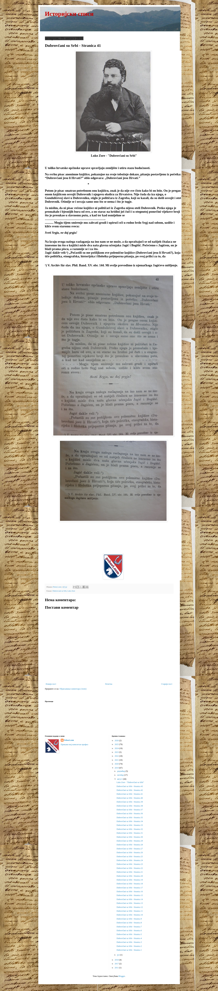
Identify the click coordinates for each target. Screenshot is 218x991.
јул (118, 955)
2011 (117, 967)
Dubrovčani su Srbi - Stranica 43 (130, 786)
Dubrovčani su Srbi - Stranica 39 (130, 802)
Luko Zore (71, 591)
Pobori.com (69, 740)
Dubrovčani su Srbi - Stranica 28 (130, 845)
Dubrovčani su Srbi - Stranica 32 (130, 829)
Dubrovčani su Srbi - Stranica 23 (130, 864)
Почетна (108, 684)
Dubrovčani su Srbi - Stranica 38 (130, 806)
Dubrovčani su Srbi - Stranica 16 (130, 891)
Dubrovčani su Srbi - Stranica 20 (130, 876)
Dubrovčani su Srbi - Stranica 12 (130, 907)
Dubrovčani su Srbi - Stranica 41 (130, 794)
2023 (117, 752)
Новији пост (51, 684)
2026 (117, 740)
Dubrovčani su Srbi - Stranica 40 (130, 798)
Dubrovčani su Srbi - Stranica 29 (130, 841)
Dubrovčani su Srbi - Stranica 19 (130, 880)
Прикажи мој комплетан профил (74, 744)
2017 (117, 963)
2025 (117, 744)
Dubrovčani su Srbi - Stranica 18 (130, 883)
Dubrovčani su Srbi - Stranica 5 (129, 934)
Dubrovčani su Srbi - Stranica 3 (129, 942)
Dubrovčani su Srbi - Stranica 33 (130, 825)
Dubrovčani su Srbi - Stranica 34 (130, 821)
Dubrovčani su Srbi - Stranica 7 (129, 927)
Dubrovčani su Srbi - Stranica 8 (129, 923)
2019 (117, 768)
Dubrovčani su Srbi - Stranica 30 (130, 837)
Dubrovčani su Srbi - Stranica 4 (129, 938)
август (120, 779)
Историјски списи (69, 13)
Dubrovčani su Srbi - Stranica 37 (130, 809)
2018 (117, 960)
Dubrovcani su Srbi (60, 591)
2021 (117, 760)
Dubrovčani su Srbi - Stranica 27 (130, 849)
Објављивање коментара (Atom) (72, 689)
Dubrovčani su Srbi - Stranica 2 (129, 946)
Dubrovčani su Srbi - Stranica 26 (130, 852)
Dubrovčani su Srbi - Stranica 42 (130, 790)
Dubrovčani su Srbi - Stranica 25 (130, 856)
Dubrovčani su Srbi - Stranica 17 (130, 887)
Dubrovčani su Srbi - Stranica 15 (130, 895)
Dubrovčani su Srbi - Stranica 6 (129, 930)
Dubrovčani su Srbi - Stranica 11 (130, 911)
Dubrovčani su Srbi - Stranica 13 (130, 903)
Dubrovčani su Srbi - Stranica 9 (129, 919)
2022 (117, 756)
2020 (117, 764)
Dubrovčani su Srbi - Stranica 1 (129, 950)
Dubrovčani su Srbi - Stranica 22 (130, 868)
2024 (117, 748)
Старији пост (166, 684)
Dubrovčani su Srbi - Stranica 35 (130, 817)
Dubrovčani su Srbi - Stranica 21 (130, 872)
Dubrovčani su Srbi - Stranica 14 (130, 899)
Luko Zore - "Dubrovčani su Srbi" (130, 782)
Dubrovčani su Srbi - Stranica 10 (130, 915)
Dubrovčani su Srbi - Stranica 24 (130, 860)
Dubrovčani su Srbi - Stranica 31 (130, 833)
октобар (120, 775)
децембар (121, 771)
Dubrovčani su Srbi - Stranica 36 (130, 813)
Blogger (122, 976)
